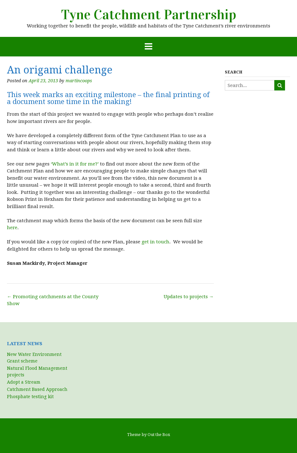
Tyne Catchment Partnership (148, 15)
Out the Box (159, 434)
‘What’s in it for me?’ (75, 164)
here (12, 227)
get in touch (155, 242)
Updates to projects (189, 296)
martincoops (79, 80)
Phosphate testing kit (30, 396)
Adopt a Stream (23, 382)
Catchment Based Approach (37, 389)
